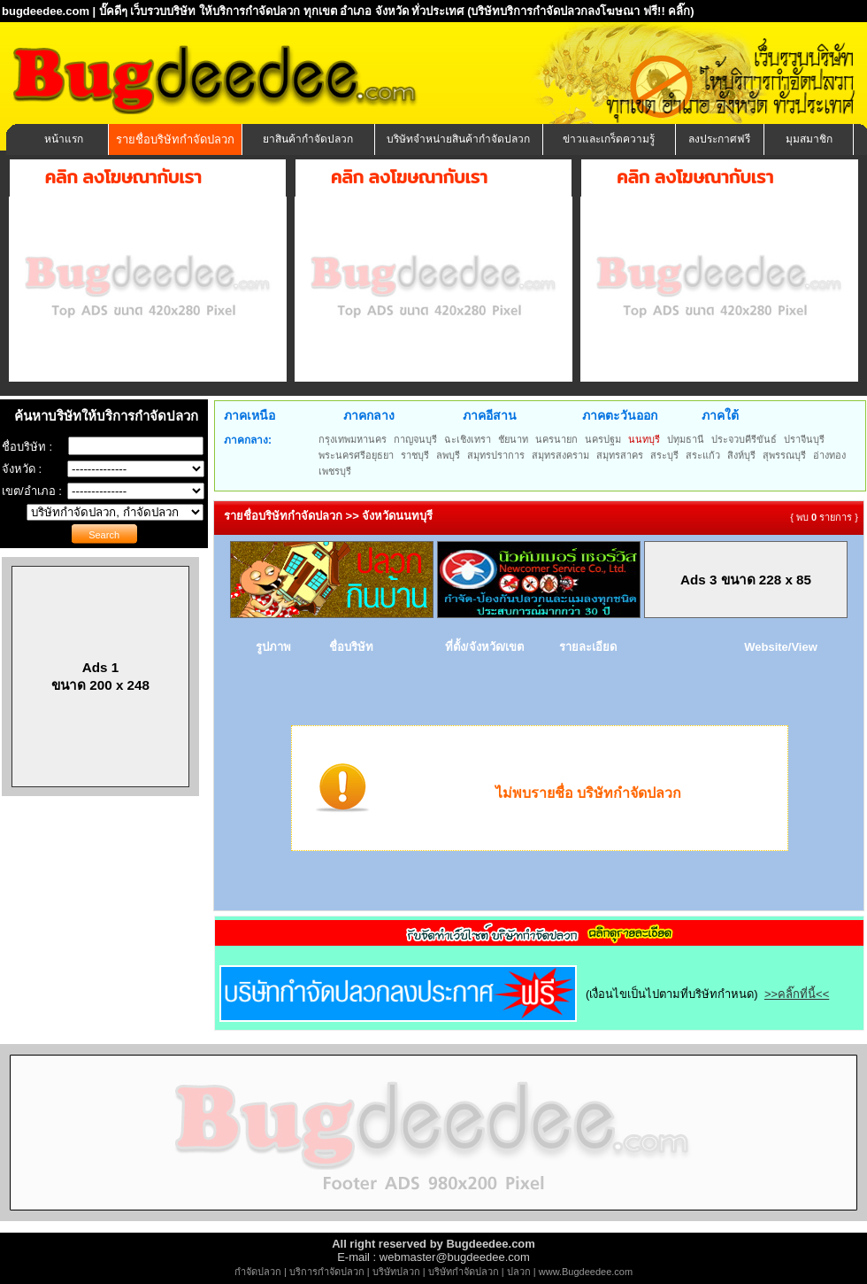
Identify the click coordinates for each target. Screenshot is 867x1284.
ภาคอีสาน (490, 415)
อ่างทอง (829, 455)
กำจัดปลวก (257, 1271)
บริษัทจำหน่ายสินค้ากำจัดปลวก (458, 139)
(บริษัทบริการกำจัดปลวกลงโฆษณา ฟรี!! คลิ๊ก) (580, 11)
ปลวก (519, 1271)
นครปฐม (603, 439)
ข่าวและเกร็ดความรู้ (609, 139)
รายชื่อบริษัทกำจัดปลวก (175, 139)
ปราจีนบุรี (804, 439)
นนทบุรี (644, 439)
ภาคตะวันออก (619, 415)
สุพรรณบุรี (784, 455)
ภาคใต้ (720, 415)
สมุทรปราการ (496, 455)
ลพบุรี (448, 455)
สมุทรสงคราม (560, 455)
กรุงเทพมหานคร (352, 439)
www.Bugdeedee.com (586, 1271)
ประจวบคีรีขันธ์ (744, 439)
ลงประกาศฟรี (719, 139)
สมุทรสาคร (619, 455)
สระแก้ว (703, 455)
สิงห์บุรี (741, 455)
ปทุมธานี (685, 439)
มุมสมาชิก (809, 139)
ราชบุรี (415, 455)
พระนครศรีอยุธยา (356, 455)
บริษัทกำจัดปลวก (463, 1271)
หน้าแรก (63, 139)
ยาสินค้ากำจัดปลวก (308, 139)
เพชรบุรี (334, 471)
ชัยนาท (513, 439)
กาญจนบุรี (415, 439)
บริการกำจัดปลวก (326, 1271)
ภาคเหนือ (249, 415)
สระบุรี (664, 455)
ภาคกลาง (369, 415)
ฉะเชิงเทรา (467, 439)
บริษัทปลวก (396, 1271)
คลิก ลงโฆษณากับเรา (123, 177)
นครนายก (556, 439)
